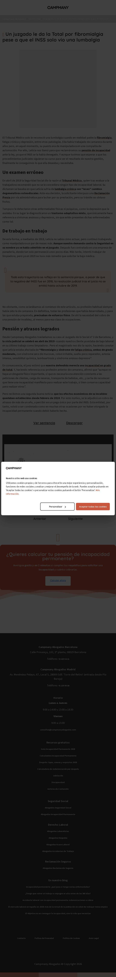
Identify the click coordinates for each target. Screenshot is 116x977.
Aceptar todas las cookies (93, 506)
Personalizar (57, 506)
